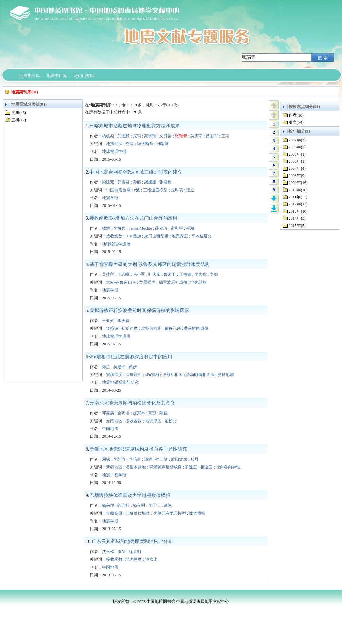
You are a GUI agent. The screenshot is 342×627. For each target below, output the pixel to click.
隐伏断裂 (145, 143)
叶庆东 (154, 274)
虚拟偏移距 (151, 328)
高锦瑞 (150, 135)
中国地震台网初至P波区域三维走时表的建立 (136, 172)
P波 (137, 189)
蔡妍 (133, 366)
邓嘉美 (108, 413)
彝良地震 (226, 374)
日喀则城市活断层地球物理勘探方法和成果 (134, 125)
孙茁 (106, 366)
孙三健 (161, 459)
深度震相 (133, 374)
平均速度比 (201, 236)
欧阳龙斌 (179, 459)
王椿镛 (185, 274)
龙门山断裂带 (156, 236)
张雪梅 (165, 182)
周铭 (106, 459)
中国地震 (110, 428)
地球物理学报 (114, 151)
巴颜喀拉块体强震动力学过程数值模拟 (129, 495)
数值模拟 (197, 513)
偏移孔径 (173, 328)
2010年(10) (298, 189)
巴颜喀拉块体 (137, 513)
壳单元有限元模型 (169, 513)
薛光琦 (161, 228)
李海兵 (119, 228)
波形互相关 (172, 374)
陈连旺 (123, 505)
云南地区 (114, 420)
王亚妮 (108, 320)
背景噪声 (147, 282)
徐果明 (135, 551)
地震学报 (110, 197)
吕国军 (212, 135)
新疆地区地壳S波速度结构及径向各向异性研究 (138, 449)
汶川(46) (18, 112)
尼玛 (137, 135)
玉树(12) (18, 120)
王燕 (225, 135)
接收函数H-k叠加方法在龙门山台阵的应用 (133, 218)
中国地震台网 (118, 189)
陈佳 (163, 413)
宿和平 (177, 228)
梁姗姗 (150, 182)
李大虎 (200, 274)
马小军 (139, 274)
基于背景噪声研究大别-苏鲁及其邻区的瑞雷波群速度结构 (149, 264)
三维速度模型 (155, 189)
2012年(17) (298, 204)
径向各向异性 (228, 467)
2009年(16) (298, 182)
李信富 (135, 459)
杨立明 (139, 505)
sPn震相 (152, 374)
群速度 (191, 467)
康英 (121, 551)
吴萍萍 (108, 274)
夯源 (129, 143)
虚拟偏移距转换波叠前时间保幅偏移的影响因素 (139, 310)
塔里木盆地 (135, 467)
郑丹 (194, 459)
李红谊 (119, 459)
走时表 (177, 189)
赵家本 (139, 413)
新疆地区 (114, 467)
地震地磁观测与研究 (120, 382)
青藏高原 (114, 513)
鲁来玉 (170, 274)
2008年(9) (297, 175)
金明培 (123, 413)
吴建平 (119, 366)
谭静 (148, 459)
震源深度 (114, 374)
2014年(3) (297, 218)
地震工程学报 (114, 474)
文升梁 (165, 135)
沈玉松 (108, 551)
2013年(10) (298, 211)
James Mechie (140, 228)
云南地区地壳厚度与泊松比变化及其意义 (132, 403)
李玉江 (154, 505)
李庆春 (123, 320)
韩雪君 (123, 182)
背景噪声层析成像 (165, 467)
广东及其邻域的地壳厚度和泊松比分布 (132, 541)
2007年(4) (297, 168)
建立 (190, 189)
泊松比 (171, 420)
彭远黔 (123, 135)
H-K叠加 (133, 236)
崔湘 (190, 228)
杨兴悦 (108, 505)
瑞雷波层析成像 (173, 282)
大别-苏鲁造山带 (121, 282)
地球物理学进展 (116, 243)
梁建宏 (108, 182)
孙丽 (137, 182)
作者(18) (296, 115)
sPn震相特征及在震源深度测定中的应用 (130, 356)
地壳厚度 (180, 236)
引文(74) (296, 122)
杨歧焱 (108, 135)
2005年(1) (297, 154)
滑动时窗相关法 (200, 374)
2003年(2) (297, 147)
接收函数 (114, 236)
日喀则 (162, 143)
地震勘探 (114, 143)
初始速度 (129, 328)
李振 (214, 274)
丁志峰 (123, 274)
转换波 (112, 328)
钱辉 (106, 228)
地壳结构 (198, 282)
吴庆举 (196, 135)
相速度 (206, 467)
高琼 (152, 413)
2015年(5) (297, 225)
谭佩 (168, 505)
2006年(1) (297, 161)
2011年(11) (298, 197)
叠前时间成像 (196, 328)
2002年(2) (297, 140)
